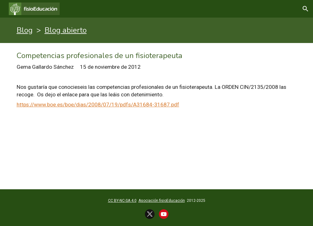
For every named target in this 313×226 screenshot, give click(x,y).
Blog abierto (66, 30)
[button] (305, 8)
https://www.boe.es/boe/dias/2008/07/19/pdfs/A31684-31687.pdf (98, 104)
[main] (156, 30)
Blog (25, 30)
